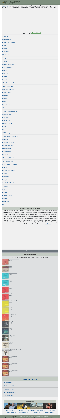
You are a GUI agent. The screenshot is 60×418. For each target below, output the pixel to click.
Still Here (5, 167)
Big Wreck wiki (9, 386)
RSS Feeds (31, 416)
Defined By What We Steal (10, 158)
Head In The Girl (7, 123)
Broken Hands (6, 151)
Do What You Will (7, 86)
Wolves (4, 98)
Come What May (7, 67)
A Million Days (6, 39)
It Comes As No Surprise (9, 111)
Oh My (4, 192)
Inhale (4, 173)
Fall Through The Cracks (9, 164)
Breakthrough (6, 148)
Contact (41, 416)
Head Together (6, 80)
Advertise (46, 416)
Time (4, 101)
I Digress (5, 58)
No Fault (5, 189)
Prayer (4, 198)
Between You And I (8, 142)
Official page (8, 382)
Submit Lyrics (30, 251)
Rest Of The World (7, 92)
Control (4, 76)
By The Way (6, 155)
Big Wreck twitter (9, 389)
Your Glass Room (7, 105)
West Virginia (6, 51)
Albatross (5, 36)
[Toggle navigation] (55, 2)
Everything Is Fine (7, 161)
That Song (5, 201)
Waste (4, 48)
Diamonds (5, 130)
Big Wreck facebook (10, 392)
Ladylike (5, 180)
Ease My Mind (6, 114)
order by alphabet (36, 33)
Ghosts (4, 108)
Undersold (5, 45)
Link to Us (36, 416)
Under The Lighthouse (8, 42)
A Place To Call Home (8, 64)
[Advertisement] (30, 20)
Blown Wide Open (7, 145)
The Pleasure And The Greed (10, 83)
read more (48, 224)
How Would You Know (8, 170)
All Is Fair (5, 95)
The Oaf (5, 205)
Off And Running (7, 55)
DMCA (23, 416)
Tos (27, 416)
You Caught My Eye (8, 89)
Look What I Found (8, 183)
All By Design (6, 133)
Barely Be (5, 139)
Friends (4, 61)
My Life (4, 70)
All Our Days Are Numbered (10, 136)
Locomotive (6, 120)
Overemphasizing (7, 195)
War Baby (5, 73)
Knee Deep (5, 176)
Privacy (20, 416)
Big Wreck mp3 (8, 395)
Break (4, 126)
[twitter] (17, 416)
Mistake (5, 186)
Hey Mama (5, 117)
